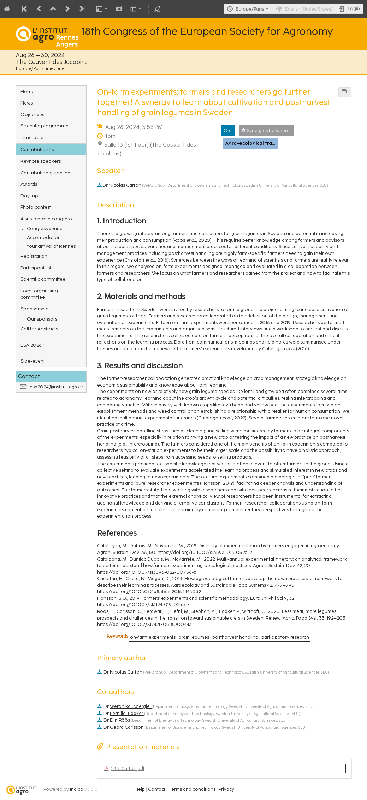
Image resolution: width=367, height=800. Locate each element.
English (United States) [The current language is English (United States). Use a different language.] (308, 9)
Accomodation (44, 237)
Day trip (29, 195)
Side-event (32, 361)
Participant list (35, 267)
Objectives (32, 114)
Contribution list (37, 149)
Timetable (31, 137)
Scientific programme (44, 126)
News (26, 103)
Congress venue (45, 228)
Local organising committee (39, 294)
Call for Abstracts (39, 329)
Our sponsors (42, 319)
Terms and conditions (191, 789)
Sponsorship (34, 308)
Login (354, 8)
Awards (28, 184)
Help (140, 789)
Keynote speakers (40, 161)
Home (27, 91)
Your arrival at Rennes (51, 246)
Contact (156, 789)
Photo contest (35, 207)
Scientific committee (42, 279)
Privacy (226, 789)
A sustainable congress (46, 218)
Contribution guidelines (46, 172)
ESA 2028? (32, 345)
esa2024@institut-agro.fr (56, 386)
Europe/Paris (250, 9)
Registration (33, 256)
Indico (76, 789)
